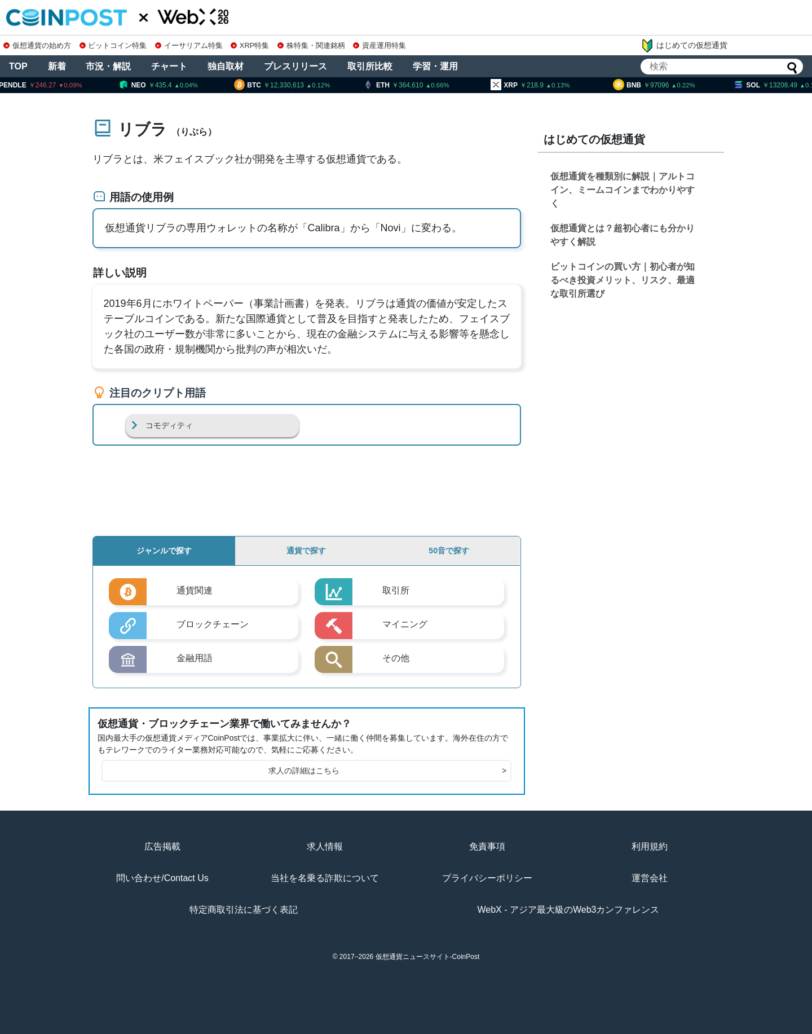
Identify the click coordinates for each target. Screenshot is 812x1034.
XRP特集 (250, 45)
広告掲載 (162, 846)
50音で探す (449, 550)
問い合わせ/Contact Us (162, 878)
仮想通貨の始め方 (37, 45)
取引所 (395, 590)
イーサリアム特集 (189, 45)
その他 (395, 658)
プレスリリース (295, 66)
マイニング (404, 624)
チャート (169, 66)
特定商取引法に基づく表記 (243, 909)
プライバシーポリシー (487, 878)
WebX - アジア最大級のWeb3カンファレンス (568, 909)
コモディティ (169, 425)
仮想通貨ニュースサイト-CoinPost (428, 957)
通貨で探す (306, 550)
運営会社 (650, 878)
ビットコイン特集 (113, 45)
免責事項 (487, 846)
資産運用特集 (379, 45)
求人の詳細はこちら (387, 771)
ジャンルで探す (164, 550)
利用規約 (650, 846)
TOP (18, 66)
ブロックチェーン (212, 624)
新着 (57, 66)
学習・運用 (435, 66)
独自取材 (226, 66)
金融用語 (194, 658)
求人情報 (325, 846)
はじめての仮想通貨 (684, 45)
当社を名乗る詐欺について (325, 878)
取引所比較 (369, 66)
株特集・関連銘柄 (311, 45)
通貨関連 (194, 590)
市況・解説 (108, 66)
